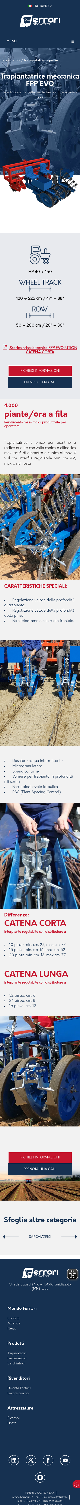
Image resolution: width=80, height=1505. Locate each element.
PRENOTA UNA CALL (40, 382)
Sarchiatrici (40, 1237)
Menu (11, 41)
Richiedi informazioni (40, 371)
